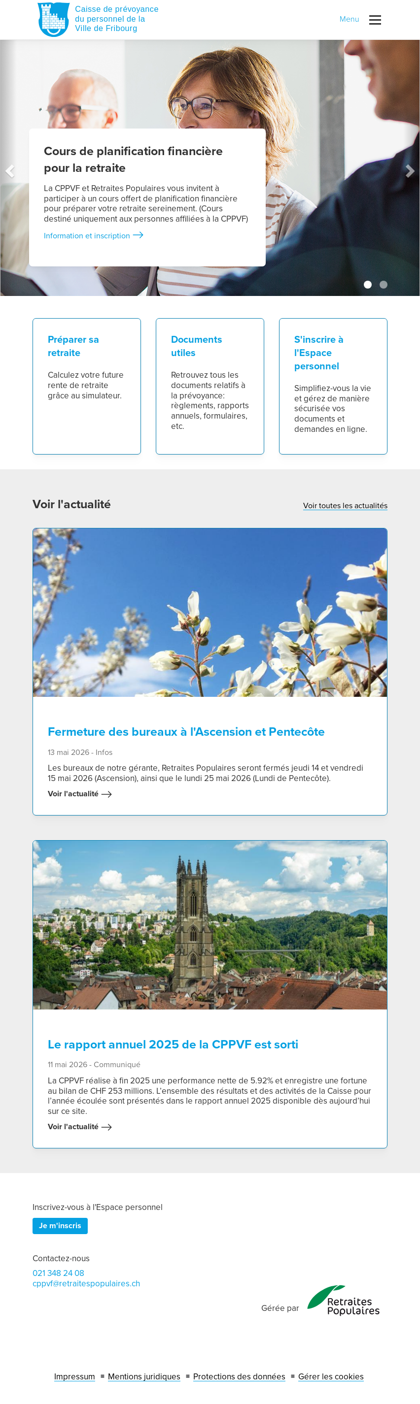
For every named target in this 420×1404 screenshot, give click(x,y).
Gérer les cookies (331, 1376)
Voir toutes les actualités (345, 506)
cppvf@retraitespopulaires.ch (86, 1283)
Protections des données (239, 1376)
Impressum (74, 1376)
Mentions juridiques (144, 1376)
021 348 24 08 (58, 1273)
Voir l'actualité (80, 794)
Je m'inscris (60, 1226)
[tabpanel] (210, 168)
